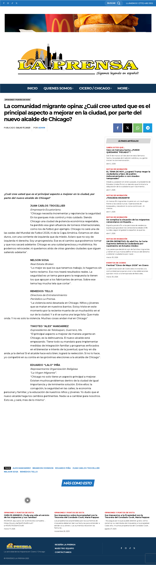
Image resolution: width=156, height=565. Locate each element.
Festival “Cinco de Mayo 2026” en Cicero (127, 265)
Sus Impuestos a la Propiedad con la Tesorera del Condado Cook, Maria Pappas (127, 516)
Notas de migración (116, 169)
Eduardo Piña (63, 468)
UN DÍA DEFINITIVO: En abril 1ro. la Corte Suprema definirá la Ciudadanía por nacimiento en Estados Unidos (127, 243)
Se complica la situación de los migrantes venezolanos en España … (128, 220)
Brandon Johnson (43, 468)
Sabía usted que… (115, 148)
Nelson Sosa (11, 472)
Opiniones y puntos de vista (17, 99)
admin (41, 128)
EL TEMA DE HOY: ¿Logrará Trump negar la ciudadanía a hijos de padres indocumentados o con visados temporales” (128, 175)
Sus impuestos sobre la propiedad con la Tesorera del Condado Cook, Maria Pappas (76, 516)
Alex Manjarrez (22, 468)
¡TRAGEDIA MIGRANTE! (118, 198)
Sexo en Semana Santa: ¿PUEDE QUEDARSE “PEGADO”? (123, 151)
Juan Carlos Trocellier (86, 468)
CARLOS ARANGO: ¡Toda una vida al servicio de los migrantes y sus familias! (26, 516)
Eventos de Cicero (116, 263)
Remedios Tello (29, 472)
